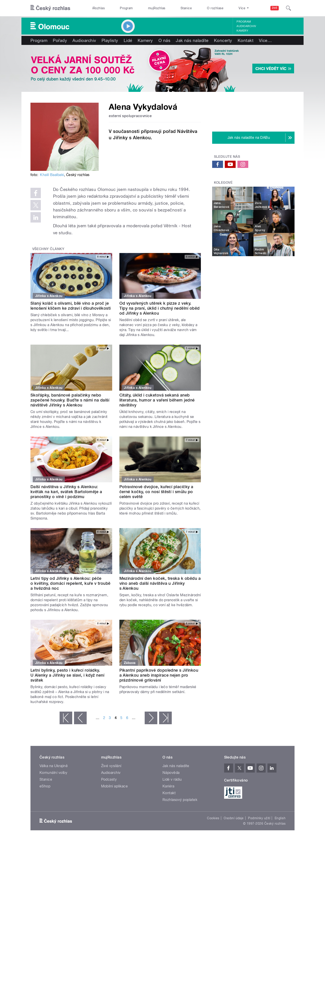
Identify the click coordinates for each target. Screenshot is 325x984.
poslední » (165, 718)
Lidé (128, 40)
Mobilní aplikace (114, 786)
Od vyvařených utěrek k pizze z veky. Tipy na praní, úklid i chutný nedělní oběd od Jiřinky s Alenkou (159, 308)
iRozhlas (98, 8)
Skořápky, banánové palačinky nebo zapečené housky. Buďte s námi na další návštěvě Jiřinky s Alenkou (69, 400)
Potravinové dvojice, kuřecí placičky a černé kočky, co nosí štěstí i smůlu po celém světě (156, 491)
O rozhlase (215, 8)
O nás (164, 40)
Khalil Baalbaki (52, 175)
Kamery (242, 30)
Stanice (186, 8)
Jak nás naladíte (192, 40)
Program (126, 8)
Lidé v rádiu (172, 779)
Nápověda (171, 772)
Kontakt (245, 40)
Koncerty (223, 40)
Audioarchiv (246, 26)
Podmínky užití (259, 818)
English (280, 818)
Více (265, 40)
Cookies (213, 818)
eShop (44, 786)
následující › (151, 718)
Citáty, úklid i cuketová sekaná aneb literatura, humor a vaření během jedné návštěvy (157, 400)
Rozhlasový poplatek (179, 800)
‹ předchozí (80, 718)
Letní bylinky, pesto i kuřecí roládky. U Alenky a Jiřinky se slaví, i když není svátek (67, 675)
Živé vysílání (111, 766)
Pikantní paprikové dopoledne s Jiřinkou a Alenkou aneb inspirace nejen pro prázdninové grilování (158, 675)
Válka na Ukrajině (53, 766)
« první (66, 718)
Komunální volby (53, 772)
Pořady (60, 40)
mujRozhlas (156, 8)
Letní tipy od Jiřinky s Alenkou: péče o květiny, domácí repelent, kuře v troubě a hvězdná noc (70, 583)
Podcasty (109, 779)
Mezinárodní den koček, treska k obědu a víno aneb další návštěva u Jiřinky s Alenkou (160, 583)
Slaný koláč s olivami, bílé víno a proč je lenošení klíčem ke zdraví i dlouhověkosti (70, 306)
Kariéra (168, 786)
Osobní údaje (234, 818)
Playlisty (110, 40)
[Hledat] (288, 8)
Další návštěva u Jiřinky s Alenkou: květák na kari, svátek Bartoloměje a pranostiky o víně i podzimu (66, 491)
